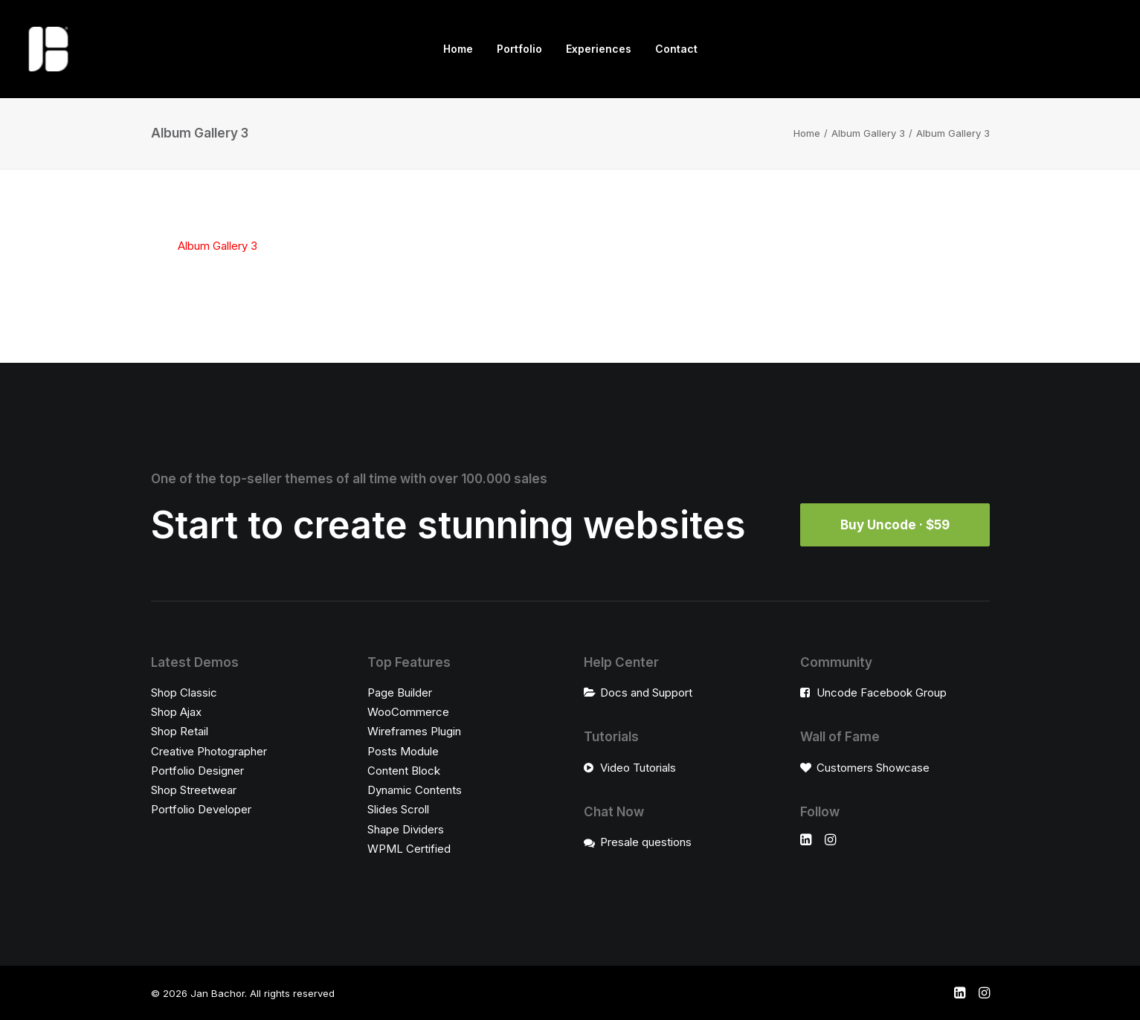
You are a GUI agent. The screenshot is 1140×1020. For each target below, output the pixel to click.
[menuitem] (458, 49)
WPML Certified (409, 849)
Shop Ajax (176, 712)
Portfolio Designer (197, 771)
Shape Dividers (405, 829)
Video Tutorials (638, 768)
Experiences (598, 48)
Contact (676, 48)
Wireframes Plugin (414, 731)
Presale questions (646, 842)
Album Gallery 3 (868, 133)
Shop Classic (184, 692)
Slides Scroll (398, 809)
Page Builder (399, 692)
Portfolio (519, 48)
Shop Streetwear (193, 790)
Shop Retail (179, 731)
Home (458, 48)
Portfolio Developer (201, 809)
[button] (805, 841)
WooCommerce (408, 712)
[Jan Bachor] (48, 49)
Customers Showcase (873, 768)
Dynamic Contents (414, 790)
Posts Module (403, 751)
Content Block (403, 771)
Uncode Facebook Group (882, 692)
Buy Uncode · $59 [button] (895, 524)
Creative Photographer (209, 751)
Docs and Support (646, 692)
